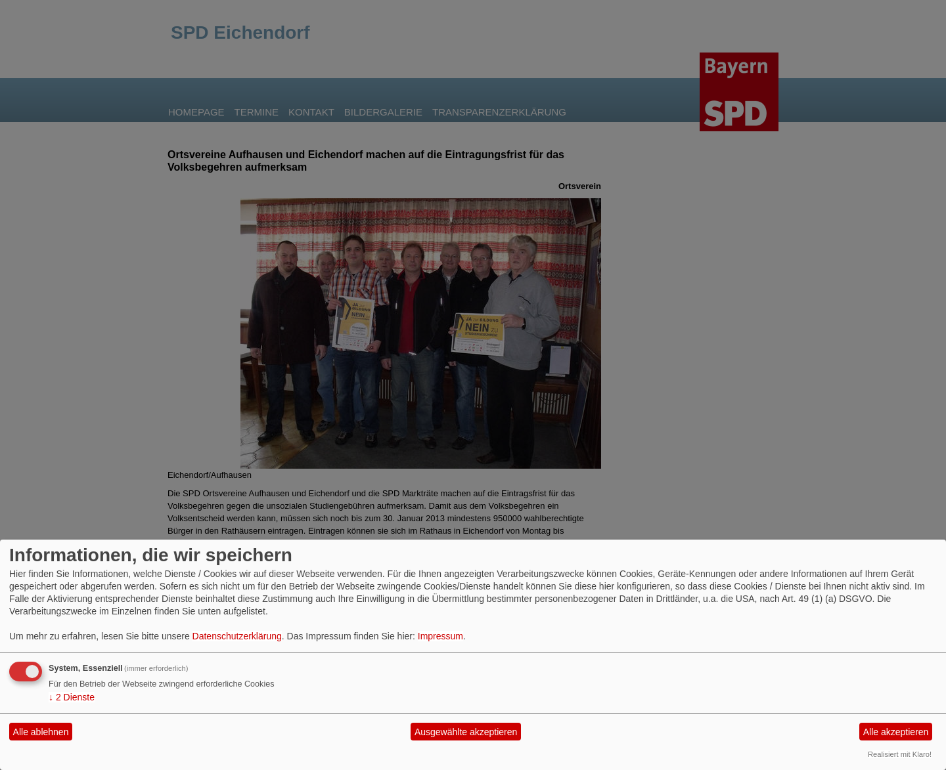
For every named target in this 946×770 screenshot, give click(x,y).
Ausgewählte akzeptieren (466, 732)
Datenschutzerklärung (237, 636)
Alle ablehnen (41, 732)
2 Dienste (72, 697)
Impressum (440, 636)
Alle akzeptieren (896, 732)
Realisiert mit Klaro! (900, 754)
